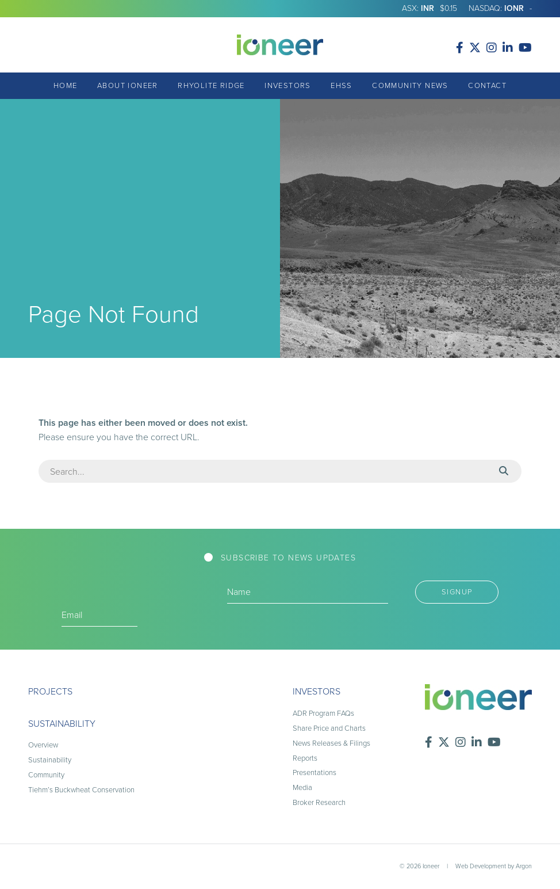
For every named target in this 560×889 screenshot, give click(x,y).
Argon (524, 866)
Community (46, 774)
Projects (50, 691)
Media (302, 787)
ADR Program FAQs (323, 713)
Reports (305, 758)
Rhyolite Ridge (211, 85)
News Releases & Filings (331, 743)
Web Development (480, 866)
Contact (487, 85)
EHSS (341, 85)
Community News (410, 85)
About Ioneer (127, 85)
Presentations (314, 772)
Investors (287, 85)
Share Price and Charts (329, 728)
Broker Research (319, 802)
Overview (43, 744)
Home (65, 85)
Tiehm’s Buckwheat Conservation (81, 789)
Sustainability (61, 723)
